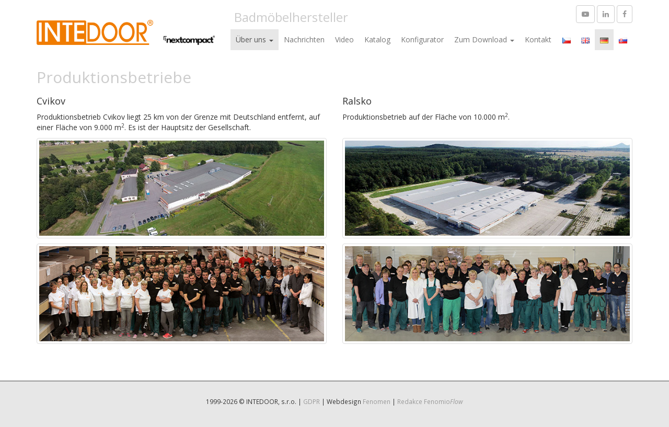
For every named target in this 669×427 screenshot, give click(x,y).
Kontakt (538, 39)
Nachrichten (304, 39)
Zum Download (484, 39)
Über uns (254, 39)
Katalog (377, 39)
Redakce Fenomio (430, 401)
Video (344, 39)
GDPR (311, 401)
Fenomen (376, 401)
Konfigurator (422, 39)
